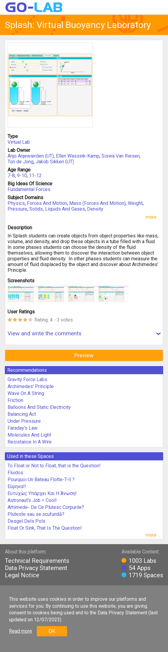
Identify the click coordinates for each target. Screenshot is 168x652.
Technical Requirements (37, 560)
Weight (135, 203)
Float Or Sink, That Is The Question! (45, 528)
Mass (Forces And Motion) (97, 203)
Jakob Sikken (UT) (55, 162)
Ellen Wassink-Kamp (77, 156)
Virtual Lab (19, 142)
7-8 (11, 175)
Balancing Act (22, 414)
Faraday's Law (22, 428)
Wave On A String (26, 393)
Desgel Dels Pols (26, 521)
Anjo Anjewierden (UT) (31, 156)
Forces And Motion (47, 203)
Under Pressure (24, 421)
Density (95, 209)
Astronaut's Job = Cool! (32, 500)
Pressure (17, 209)
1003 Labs (142, 560)
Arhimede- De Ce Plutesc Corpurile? (46, 507)
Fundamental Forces (29, 189)
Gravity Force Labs (27, 379)
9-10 (22, 175)
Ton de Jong (21, 162)
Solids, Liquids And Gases (57, 209)
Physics (16, 203)
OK (51, 631)
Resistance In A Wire (30, 442)
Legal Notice (22, 575)
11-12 (35, 175)
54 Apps (139, 568)
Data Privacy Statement (36, 568)
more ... (153, 217)
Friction (15, 400)
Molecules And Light (29, 435)
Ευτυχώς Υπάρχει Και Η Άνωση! (42, 493)
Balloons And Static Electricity (39, 407)
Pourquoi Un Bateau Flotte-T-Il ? (41, 479)
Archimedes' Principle (31, 386)
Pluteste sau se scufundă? (36, 514)
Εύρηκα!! (17, 486)
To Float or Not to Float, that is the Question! (54, 466)
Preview (84, 355)
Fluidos (15, 472)
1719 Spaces (146, 575)
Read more (20, 631)
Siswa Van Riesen (121, 156)
